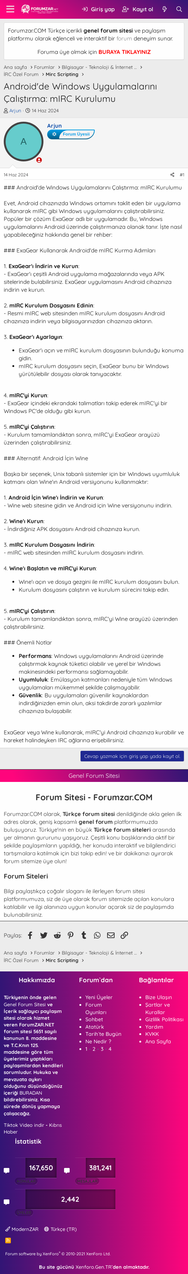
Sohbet (94, 1019)
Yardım (154, 1026)
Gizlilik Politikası (164, 1019)
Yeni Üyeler (99, 997)
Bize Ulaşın (158, 997)
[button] (10, 9)
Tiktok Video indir (24, 1125)
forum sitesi (130, 891)
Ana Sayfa (158, 1041)
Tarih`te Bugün (103, 1034)
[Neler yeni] (164, 9)
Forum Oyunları (95, 1008)
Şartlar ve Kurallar (157, 1008)
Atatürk (94, 1026)
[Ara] (179, 9)
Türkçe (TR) (60, 1229)
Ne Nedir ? (98, 1041)
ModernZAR (22, 1229)
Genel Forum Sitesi (25, 1004)
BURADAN (30, 1093)
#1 (182, 175)
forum (124, 38)
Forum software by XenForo (57, 1253)
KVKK (152, 1034)
